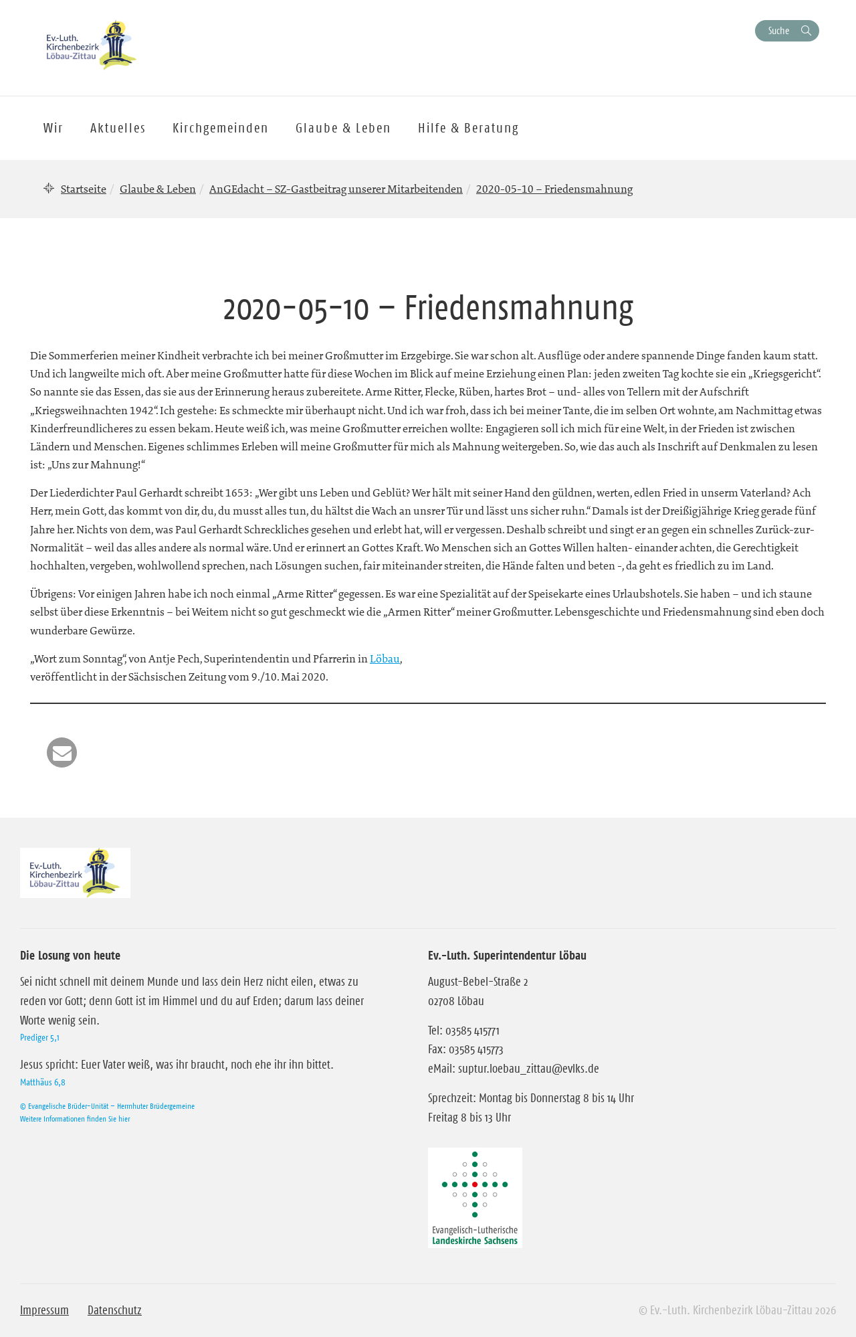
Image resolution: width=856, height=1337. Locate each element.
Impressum (44, 1310)
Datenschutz (115, 1310)
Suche (778, 30)
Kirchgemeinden (221, 128)
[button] (62, 752)
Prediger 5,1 (40, 1037)
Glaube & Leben (158, 188)
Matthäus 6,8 (43, 1082)
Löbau (385, 658)
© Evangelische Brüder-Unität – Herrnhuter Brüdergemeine (107, 1106)
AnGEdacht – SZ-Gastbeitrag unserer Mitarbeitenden (336, 188)
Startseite (83, 188)
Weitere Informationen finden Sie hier (75, 1118)
